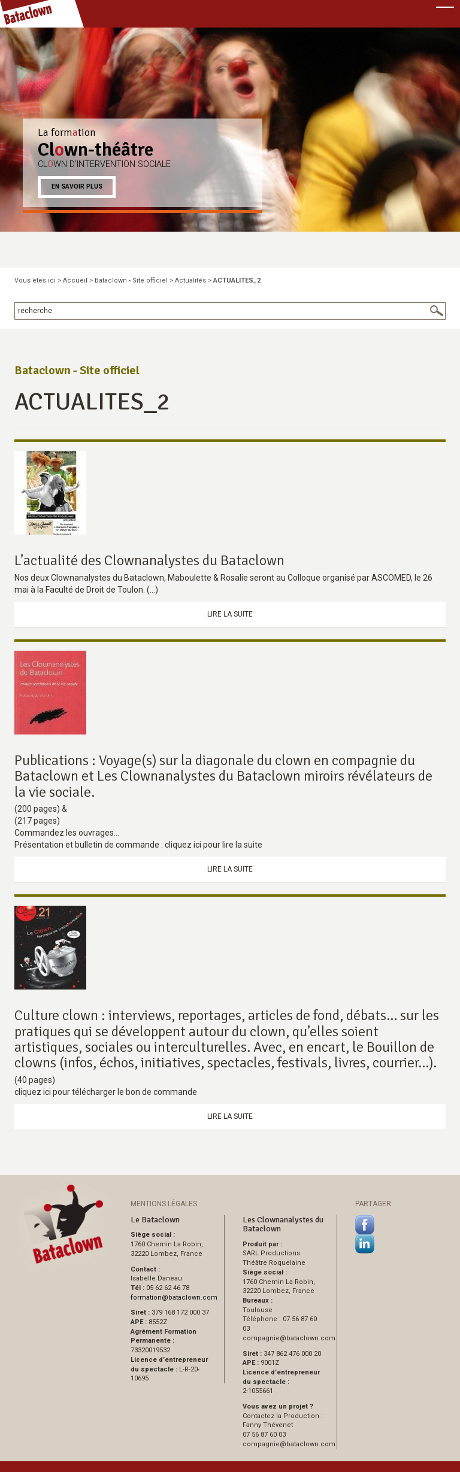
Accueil (75, 280)
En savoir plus (77, 186)
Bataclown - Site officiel (131, 280)
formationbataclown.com (174, 1297)
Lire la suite (230, 614)
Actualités (190, 280)
